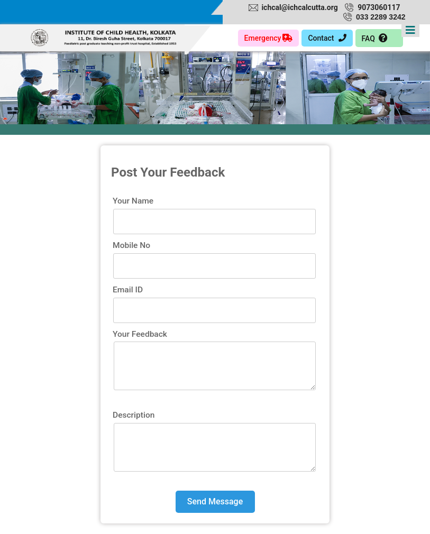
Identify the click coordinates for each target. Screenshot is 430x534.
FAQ (375, 38)
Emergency (268, 38)
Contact (327, 38)
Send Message (215, 501)
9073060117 (379, 7)
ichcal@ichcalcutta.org (299, 7)
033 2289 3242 (380, 17)
